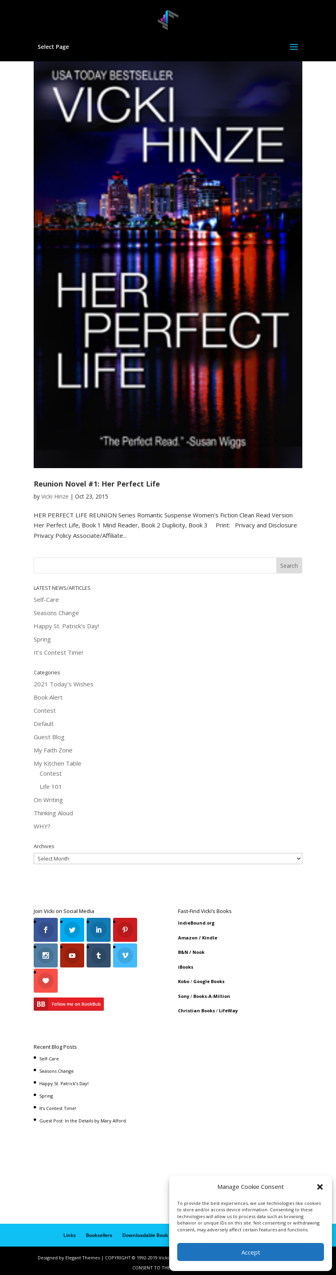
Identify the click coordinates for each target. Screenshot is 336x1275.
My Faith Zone (53, 750)
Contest (45, 710)
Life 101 (51, 786)
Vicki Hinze (55, 496)
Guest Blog (49, 737)
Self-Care (46, 599)
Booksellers (99, 1231)
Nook (198, 952)
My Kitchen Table (57, 763)
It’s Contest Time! (58, 652)
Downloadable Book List (150, 1231)
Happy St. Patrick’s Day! (66, 626)
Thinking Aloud (53, 813)
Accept (250, 1252)
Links (69, 1231)
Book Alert (48, 697)
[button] (320, 1187)
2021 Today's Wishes (63, 684)
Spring (42, 639)
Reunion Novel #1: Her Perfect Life (97, 484)
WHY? (42, 826)
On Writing (48, 800)
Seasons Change (56, 613)
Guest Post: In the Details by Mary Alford (82, 1117)
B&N (183, 952)
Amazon (188, 938)
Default (44, 724)
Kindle (209, 938)
